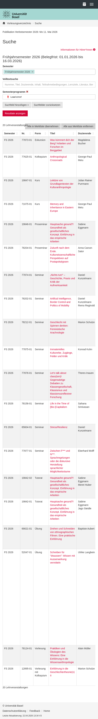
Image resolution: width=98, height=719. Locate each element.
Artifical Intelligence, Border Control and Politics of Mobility (61, 302)
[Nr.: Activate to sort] (26, 133)
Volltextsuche (10, 79)
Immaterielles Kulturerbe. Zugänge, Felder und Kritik (61, 353)
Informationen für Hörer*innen (78, 49)
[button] (9, 133)
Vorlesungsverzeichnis (18, 23)
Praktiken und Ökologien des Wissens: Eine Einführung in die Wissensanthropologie (62, 655)
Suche (38, 23)
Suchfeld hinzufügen (17, 105)
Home (47, 711)
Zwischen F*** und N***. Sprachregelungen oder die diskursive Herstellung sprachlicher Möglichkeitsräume (60, 461)
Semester (8, 66)
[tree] (49, 96)
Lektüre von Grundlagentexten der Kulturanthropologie (61, 184)
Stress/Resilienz (58, 427)
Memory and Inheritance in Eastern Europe (62, 207)
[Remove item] (32, 72)
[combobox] (49, 72)
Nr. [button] (23, 133)
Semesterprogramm (15, 91)
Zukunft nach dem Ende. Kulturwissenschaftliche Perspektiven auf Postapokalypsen (62, 254)
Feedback (34, 711)
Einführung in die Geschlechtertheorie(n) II (62, 672)
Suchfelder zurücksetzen (47, 105)
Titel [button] (52, 133)
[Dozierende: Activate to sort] (86, 133)
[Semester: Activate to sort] (11, 133)
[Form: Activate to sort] (41, 133)
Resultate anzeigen (15, 113)
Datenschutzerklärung (14, 711)
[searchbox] (36, 72)
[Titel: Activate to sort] (63, 133)
